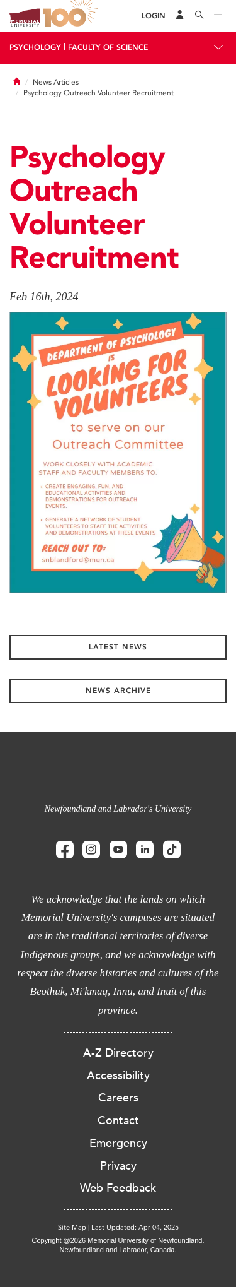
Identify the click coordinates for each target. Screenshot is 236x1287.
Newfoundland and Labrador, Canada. (118, 1250)
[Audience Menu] (180, 15)
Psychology (35, 47)
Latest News (118, 647)
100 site (72, 16)
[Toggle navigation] (218, 15)
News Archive (118, 690)
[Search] (199, 15)
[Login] (153, 16)
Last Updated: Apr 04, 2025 (135, 1227)
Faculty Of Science (108, 47)
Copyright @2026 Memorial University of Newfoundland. (117, 1240)
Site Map (72, 1227)
